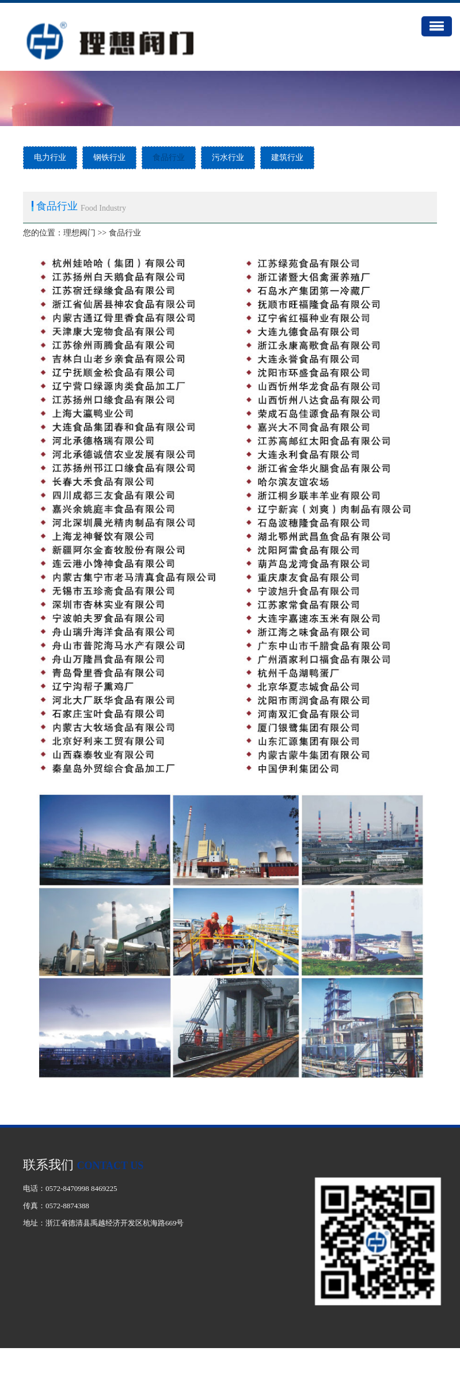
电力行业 (50, 157)
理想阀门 (79, 233)
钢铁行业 (109, 157)
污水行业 (228, 157)
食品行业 (169, 157)
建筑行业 (287, 157)
